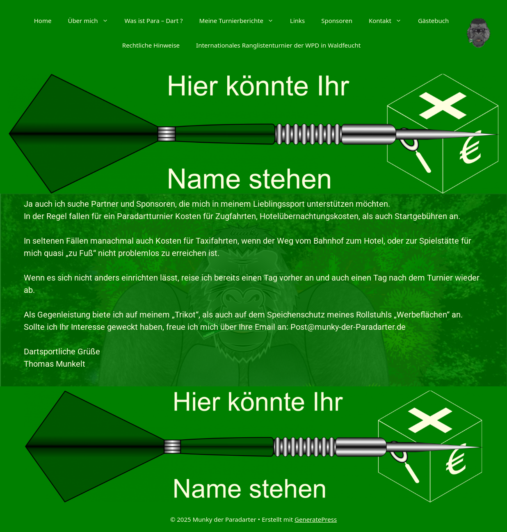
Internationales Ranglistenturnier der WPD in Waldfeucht (278, 45)
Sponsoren (336, 20)
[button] (107, 20)
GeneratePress (316, 519)
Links (297, 20)
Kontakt (389, 20)
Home (43, 20)
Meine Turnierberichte (240, 20)
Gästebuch (433, 20)
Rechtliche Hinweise (151, 45)
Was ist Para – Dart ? (154, 20)
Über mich (92, 20)
